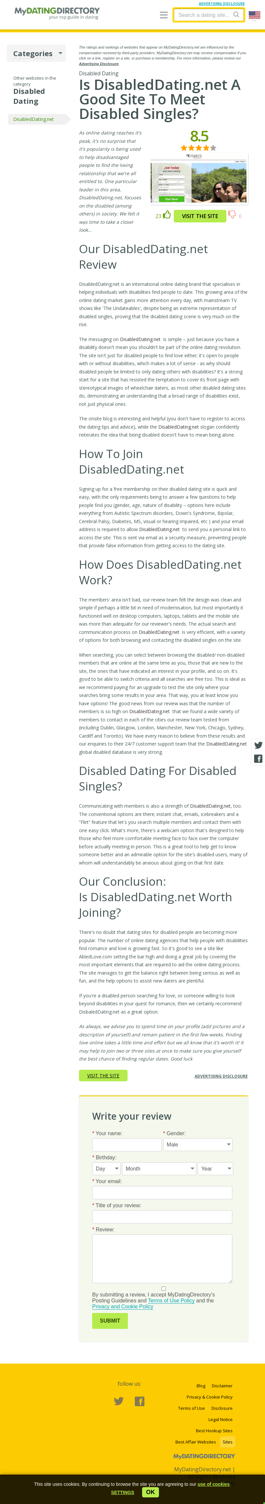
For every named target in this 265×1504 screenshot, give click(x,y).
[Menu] (163, 15)
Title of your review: (116, 1205)
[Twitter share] (258, 745)
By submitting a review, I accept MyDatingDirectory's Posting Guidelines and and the (162, 1298)
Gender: (174, 1133)
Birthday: (104, 1157)
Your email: (107, 1181)
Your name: (107, 1133)
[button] (122, 1492)
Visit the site (200, 216)
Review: (103, 1229)
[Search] (236, 14)
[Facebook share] (258, 758)
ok (150, 1492)
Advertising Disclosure (99, 64)
